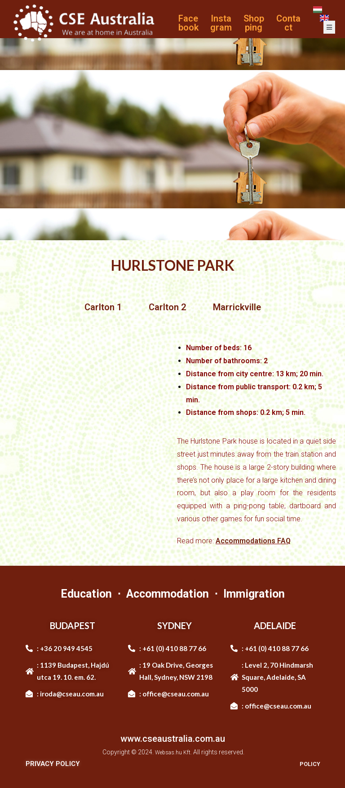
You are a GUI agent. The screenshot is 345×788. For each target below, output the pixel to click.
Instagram (221, 23)
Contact (288, 23)
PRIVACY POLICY (53, 764)
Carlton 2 (167, 307)
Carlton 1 (103, 307)
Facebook (188, 23)
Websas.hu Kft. (173, 752)
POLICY (308, 764)
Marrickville (237, 307)
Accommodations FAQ (253, 541)
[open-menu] (329, 27)
